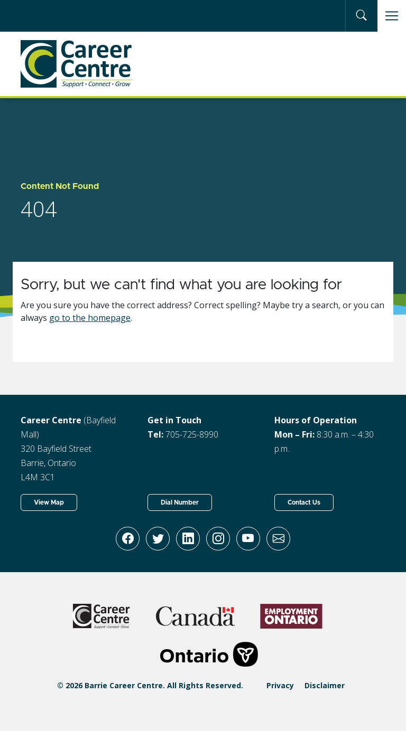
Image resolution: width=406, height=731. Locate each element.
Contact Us (304, 502)
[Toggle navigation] (391, 16)
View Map (49, 502)
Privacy (280, 685)
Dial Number (180, 502)
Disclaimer (324, 685)
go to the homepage (90, 318)
